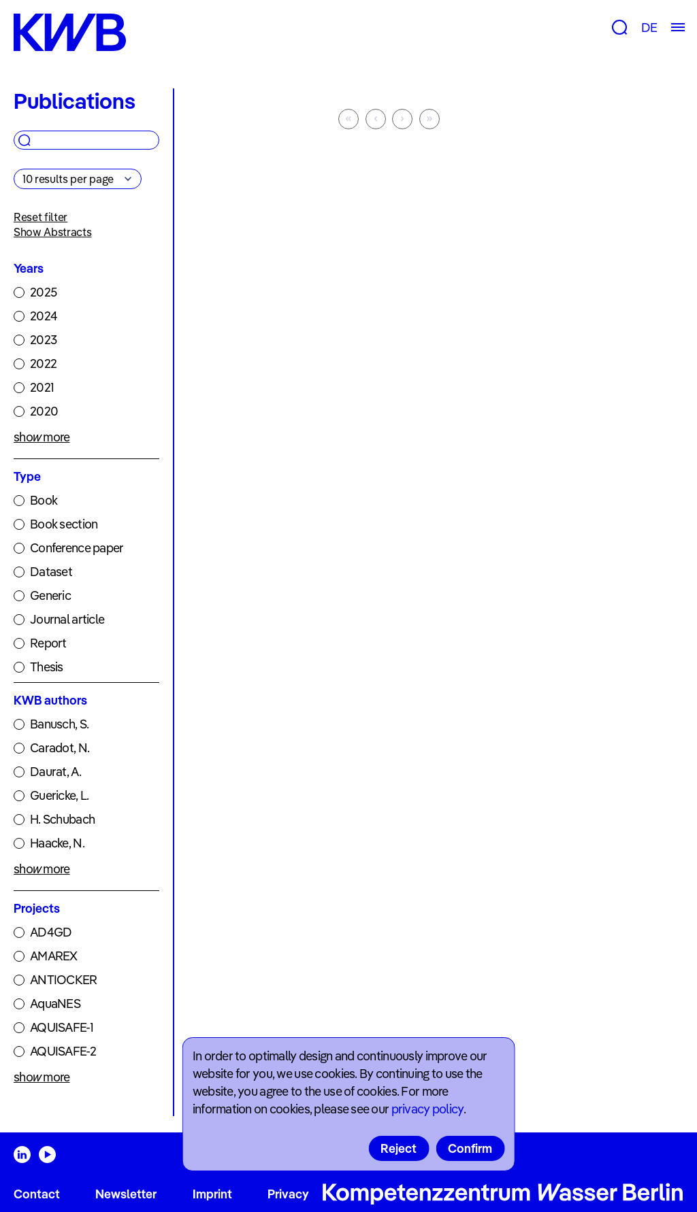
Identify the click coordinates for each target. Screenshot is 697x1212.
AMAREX (54, 956)
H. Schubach (62, 819)
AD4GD (50, 932)
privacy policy (427, 1109)
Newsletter (126, 1194)
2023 (43, 340)
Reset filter (40, 217)
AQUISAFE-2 (63, 1051)
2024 (43, 316)
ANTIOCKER (63, 980)
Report (48, 643)
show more (42, 437)
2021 (42, 387)
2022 (43, 363)
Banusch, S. (59, 724)
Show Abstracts (53, 232)
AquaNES (55, 1003)
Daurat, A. (55, 771)
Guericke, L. (59, 795)
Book (43, 500)
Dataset (51, 571)
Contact (37, 1194)
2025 (43, 292)
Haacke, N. (57, 843)
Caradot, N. (59, 748)
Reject (398, 1148)
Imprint (212, 1194)
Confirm (470, 1148)
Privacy (288, 1194)
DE (649, 27)
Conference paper (76, 548)
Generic (50, 595)
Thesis (46, 667)
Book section (63, 524)
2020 (44, 411)
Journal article (67, 619)
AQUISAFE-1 (61, 1027)
